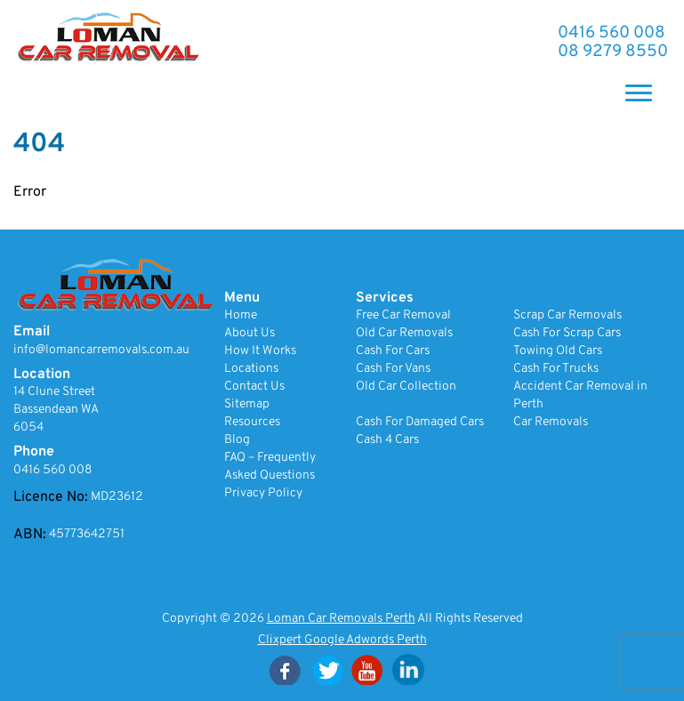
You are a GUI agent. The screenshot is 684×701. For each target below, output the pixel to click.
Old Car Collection (406, 386)
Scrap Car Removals (567, 315)
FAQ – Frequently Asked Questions (270, 466)
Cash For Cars (393, 351)
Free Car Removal (403, 315)
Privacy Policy (263, 493)
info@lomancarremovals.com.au (101, 350)
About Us (249, 333)
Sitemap (247, 404)
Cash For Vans (393, 368)
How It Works (260, 351)
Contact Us (254, 386)
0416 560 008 (611, 33)
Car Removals (550, 422)
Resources (252, 422)
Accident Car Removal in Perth (580, 395)
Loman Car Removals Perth (341, 618)
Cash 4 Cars (387, 440)
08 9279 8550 (613, 52)
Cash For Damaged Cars (420, 422)
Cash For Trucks (556, 368)
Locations (251, 368)
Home (240, 315)
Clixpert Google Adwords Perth (342, 640)
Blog (237, 440)
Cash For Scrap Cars (567, 333)
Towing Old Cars (557, 351)
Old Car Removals (404, 333)
